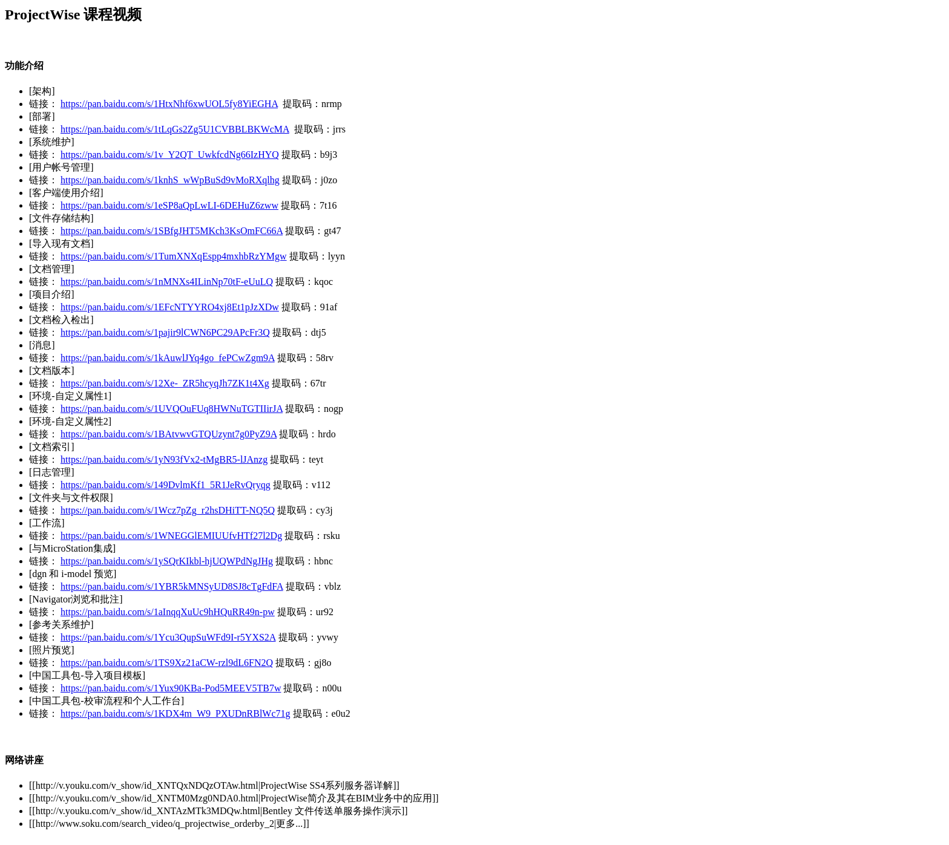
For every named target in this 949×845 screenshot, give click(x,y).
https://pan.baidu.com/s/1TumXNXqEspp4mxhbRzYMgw (174, 256)
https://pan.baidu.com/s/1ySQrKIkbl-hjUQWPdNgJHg (167, 561)
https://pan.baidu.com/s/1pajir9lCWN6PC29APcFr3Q (165, 332)
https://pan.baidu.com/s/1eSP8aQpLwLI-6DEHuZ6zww (169, 205)
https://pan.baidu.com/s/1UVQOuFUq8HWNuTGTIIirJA (172, 408)
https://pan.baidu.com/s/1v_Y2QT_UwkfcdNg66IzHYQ (170, 154)
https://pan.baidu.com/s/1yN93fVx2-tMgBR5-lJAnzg (164, 459)
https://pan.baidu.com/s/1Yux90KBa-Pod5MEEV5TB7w (171, 688)
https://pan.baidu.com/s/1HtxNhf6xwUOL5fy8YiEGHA (169, 104)
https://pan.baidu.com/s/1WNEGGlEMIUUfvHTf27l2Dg (171, 535)
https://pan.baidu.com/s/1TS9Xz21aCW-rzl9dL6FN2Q (167, 662)
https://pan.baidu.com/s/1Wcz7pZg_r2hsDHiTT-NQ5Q (168, 510)
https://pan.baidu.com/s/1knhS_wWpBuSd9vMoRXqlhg (170, 180)
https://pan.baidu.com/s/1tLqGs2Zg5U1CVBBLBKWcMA (175, 129)
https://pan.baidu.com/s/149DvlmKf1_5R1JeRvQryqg (166, 485)
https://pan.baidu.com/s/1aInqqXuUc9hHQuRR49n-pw (168, 612)
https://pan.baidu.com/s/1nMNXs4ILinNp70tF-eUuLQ (167, 281)
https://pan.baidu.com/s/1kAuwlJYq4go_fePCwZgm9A (168, 358)
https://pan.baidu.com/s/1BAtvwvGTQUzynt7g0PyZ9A (169, 434)
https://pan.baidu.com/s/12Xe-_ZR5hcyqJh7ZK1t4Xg (165, 383)
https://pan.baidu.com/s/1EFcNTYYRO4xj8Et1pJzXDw (170, 307)
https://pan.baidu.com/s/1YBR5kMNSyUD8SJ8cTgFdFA (172, 586)
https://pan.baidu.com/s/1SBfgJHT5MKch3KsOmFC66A (172, 231)
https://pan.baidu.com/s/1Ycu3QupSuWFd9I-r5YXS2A (168, 637)
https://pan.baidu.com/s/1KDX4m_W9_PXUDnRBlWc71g (176, 713)
